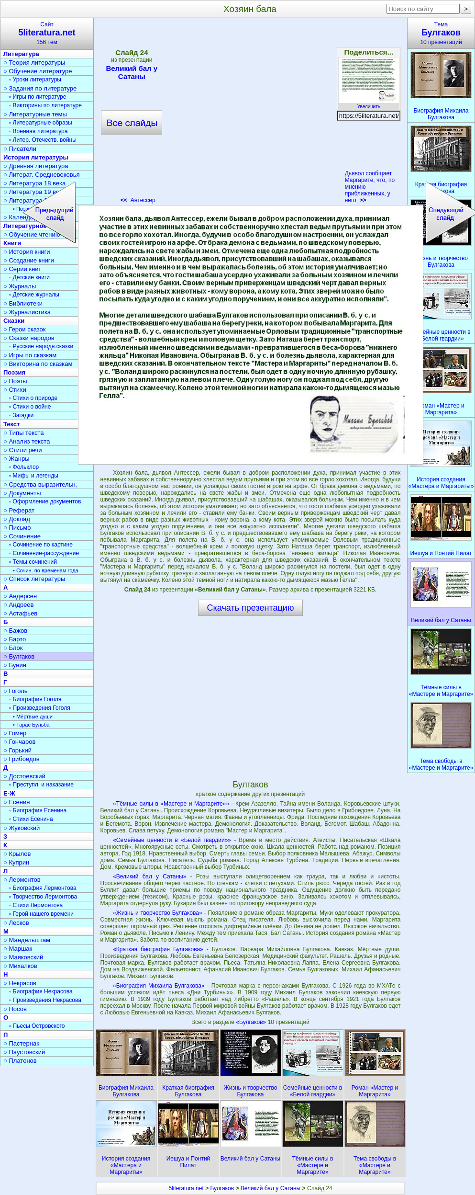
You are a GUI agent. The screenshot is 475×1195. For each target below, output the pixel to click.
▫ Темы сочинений (33, 561)
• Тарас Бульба (31, 725)
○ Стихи (14, 389)
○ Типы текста (23, 432)
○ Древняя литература (35, 166)
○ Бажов (15, 630)
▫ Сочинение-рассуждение (44, 553)
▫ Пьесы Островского (37, 1026)
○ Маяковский (23, 957)
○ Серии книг (22, 269)
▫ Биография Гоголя (35, 699)
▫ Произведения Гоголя (39, 708)
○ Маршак (17, 948)
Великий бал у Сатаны (270, 1188)
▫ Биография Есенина (37, 810)
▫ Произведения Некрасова (45, 1000)
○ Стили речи (22, 450)
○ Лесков (16, 922)
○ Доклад (16, 519)
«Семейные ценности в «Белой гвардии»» (172, 840)
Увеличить (369, 104)
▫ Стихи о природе (33, 398)
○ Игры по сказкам (29, 355)
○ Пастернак (21, 1043)
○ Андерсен (20, 596)
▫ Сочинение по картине (41, 544)
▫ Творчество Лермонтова (43, 896)
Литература (21, 53)
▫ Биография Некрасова (41, 991)
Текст (11, 424)
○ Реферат (18, 510)
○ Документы (22, 493)
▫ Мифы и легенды (33, 475)
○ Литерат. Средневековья (41, 174)
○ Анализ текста (26, 441)
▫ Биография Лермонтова (43, 888)
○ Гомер (14, 733)
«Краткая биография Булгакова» (158, 949)
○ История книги (26, 251)
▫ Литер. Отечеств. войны (43, 140)
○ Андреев (18, 604)
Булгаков (222, 1188)
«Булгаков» (251, 1022)
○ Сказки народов (29, 337)
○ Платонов (20, 1060)
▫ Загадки (21, 415)
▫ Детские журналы (34, 294)
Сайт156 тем (46, 33)
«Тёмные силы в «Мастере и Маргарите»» (171, 803)
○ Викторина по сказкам (37, 363)
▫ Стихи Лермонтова (36, 905)
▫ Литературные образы (40, 122)
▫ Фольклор (24, 467)
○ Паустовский (24, 1052)
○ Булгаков (18, 656)
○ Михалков (20, 965)
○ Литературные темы (35, 114)
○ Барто (14, 639)
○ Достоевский (24, 776)
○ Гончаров (19, 741)
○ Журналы (19, 286)
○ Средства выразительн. (40, 484)
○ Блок (13, 647)
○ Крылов (17, 853)
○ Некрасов (19, 983)
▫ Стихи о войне (30, 406)
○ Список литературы (34, 578)
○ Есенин (16, 802)
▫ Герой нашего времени (41, 913)
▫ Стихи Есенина (31, 819)
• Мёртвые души (33, 716)
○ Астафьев (20, 613)
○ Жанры (16, 458)
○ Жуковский (21, 827)
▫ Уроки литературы (35, 79)
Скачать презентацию (250, 608)
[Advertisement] (250, 697)
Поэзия (14, 372)
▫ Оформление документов (45, 501)
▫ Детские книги (29, 277)
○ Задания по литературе (40, 88)
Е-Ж (9, 793)
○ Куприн (16, 862)
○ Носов (15, 1009)
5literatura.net (185, 1188)
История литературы (35, 157)
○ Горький (17, 750)
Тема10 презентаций (441, 33)
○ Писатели (19, 148)
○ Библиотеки (23, 303)
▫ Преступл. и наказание (41, 784)
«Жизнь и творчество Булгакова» (157, 913)
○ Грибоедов (21, 759)
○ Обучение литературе (37, 71)
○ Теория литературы (34, 62)
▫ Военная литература (38, 131)
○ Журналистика (27, 312)
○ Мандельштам (26, 940)
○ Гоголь (15, 690)
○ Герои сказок (24, 329)
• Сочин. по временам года (45, 570)
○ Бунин (14, 665)
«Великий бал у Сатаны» (149, 876)
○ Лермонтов (22, 879)
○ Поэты (15, 381)
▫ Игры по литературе (37, 96)
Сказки (13, 320)
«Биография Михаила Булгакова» (158, 985)
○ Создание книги (28, 260)
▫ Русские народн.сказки (41, 346)
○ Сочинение (22, 536)
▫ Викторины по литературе (45, 105)
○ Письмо (17, 527)
